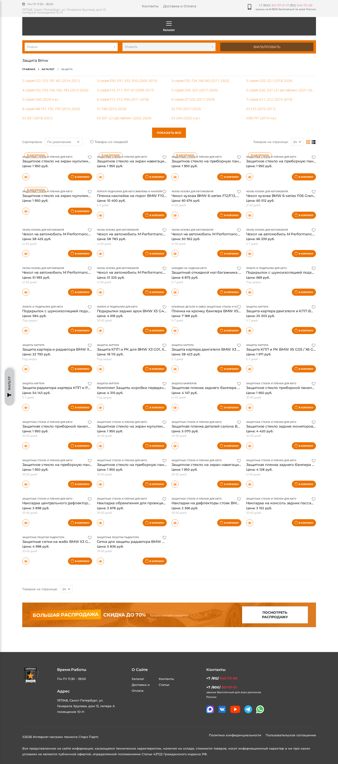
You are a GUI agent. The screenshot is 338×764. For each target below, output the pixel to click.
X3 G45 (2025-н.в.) (185, 118)
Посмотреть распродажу (275, 614)
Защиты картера (257, 306)
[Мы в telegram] (248, 709)
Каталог (169, 26)
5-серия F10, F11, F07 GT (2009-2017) (125, 90)
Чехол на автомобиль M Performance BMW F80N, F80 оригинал (80, 272)
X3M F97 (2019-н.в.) (261, 118)
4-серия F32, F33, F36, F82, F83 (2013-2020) (55, 90)
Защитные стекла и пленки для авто (47, 156)
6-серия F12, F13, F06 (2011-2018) (123, 99)
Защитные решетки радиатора (43, 537)
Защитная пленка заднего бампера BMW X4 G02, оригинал (225, 387)
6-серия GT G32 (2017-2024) (193, 99)
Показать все (169, 132)
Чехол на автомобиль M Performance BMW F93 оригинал (149, 234)
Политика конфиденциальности (235, 735)
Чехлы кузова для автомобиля (192, 191)
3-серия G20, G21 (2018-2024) (269, 80)
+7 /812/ (298, 5)
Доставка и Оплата (179, 6)
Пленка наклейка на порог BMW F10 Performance (142, 195)
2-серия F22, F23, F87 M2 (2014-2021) (51, 80)
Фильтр (9, 386)
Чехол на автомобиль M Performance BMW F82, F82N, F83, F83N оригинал (165, 272)
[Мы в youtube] (235, 709)
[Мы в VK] (222, 709)
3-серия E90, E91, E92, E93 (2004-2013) (127, 80)
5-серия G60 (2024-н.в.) (40, 99)
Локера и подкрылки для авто (266, 268)
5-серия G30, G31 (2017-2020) (194, 90)
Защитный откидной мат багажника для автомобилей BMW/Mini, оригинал (240, 272)
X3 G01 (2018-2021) (37, 118)
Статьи (164, 685)
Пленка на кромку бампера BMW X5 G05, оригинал (218, 311)
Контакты (150, 6)
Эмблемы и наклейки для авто (156, 191)
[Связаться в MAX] (210, 709)
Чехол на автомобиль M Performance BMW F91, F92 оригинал (78, 234)
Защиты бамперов (184, 383)
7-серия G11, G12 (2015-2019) (269, 99)
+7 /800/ (272, 5)
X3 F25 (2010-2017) (260, 109)
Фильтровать (266, 47)
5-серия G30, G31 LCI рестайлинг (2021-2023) (281, 90)
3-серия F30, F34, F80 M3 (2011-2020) (200, 80)
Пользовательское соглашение (291, 735)
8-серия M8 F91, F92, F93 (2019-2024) (51, 109)
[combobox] (71, 47)
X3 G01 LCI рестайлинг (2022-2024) (124, 118)
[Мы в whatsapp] (260, 709)
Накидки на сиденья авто (189, 268)
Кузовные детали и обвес (188, 306)
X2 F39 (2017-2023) (186, 109)
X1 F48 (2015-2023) (111, 109)
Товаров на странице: (40, 589)
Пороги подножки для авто (116, 191)
